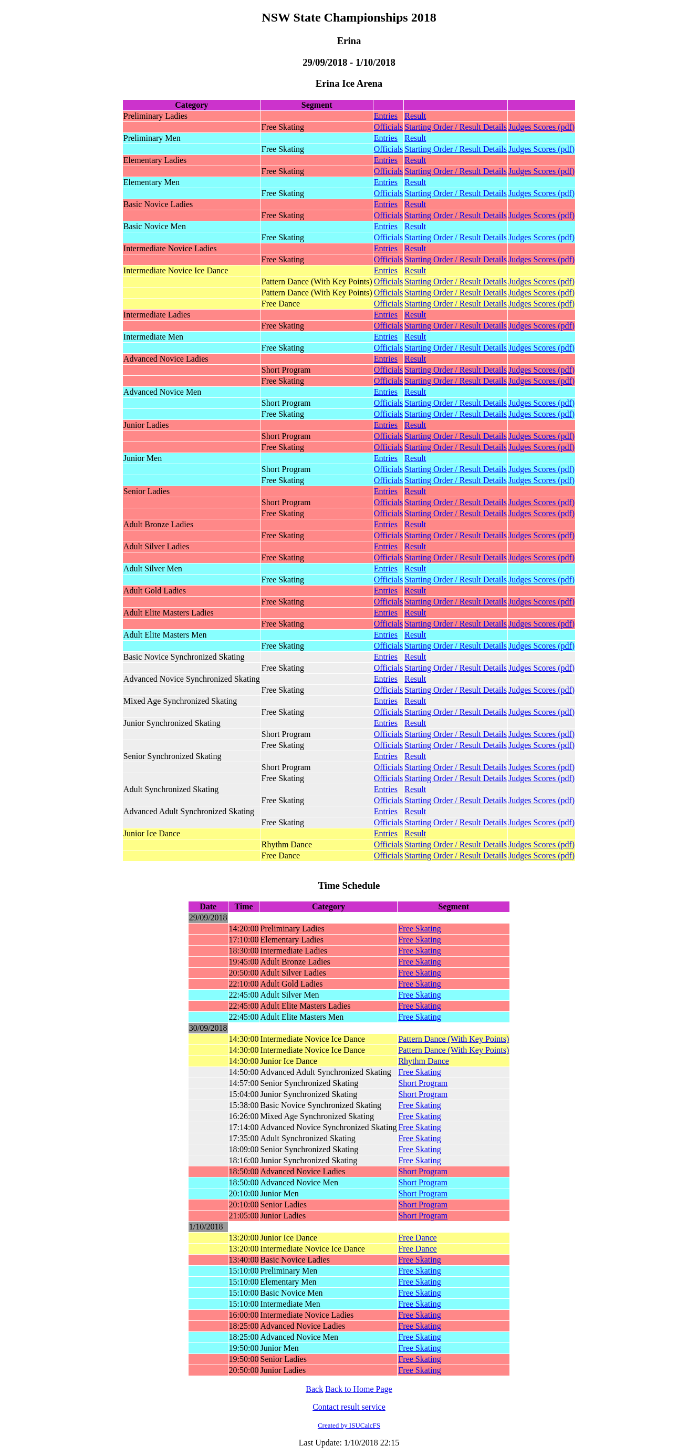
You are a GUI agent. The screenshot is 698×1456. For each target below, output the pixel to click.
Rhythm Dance (423, 1061)
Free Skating (419, 928)
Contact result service (349, 1406)
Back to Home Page (358, 1389)
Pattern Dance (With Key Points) (453, 1038)
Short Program (422, 1083)
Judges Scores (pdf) (541, 126)
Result (415, 115)
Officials (388, 126)
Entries (386, 115)
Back (314, 1389)
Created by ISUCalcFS (349, 1425)
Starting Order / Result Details (455, 126)
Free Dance (417, 1237)
